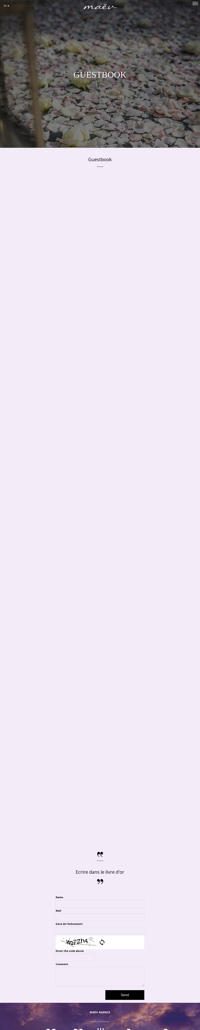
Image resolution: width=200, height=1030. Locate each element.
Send (125, 995)
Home (15, 5)
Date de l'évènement (69, 924)
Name (59, 897)
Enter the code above (70, 951)
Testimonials (29, 5)
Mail (58, 910)
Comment (62, 964)
